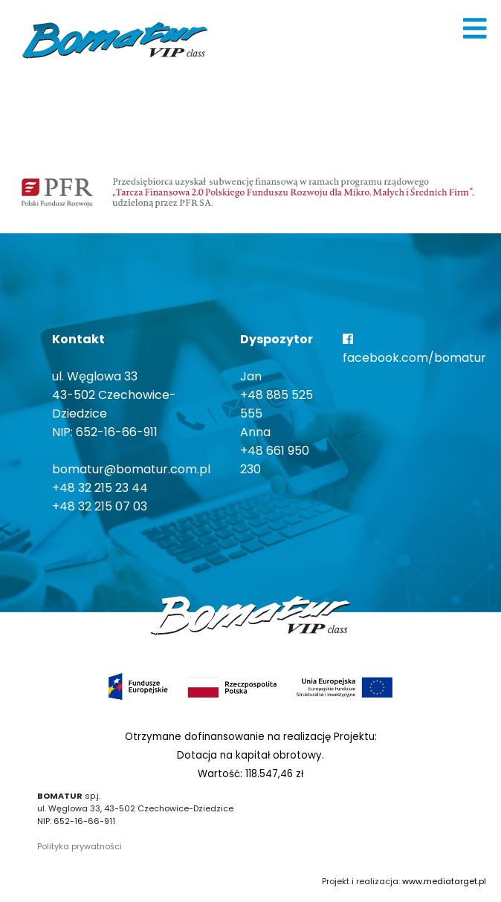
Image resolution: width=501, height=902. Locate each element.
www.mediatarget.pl (444, 881)
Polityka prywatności (79, 846)
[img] (475, 28)
